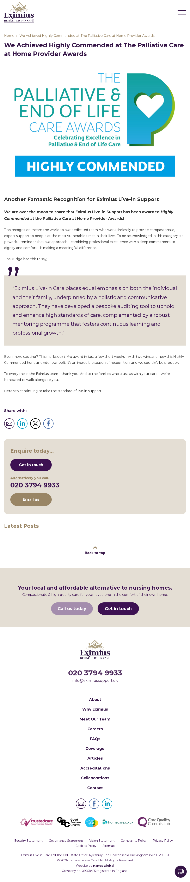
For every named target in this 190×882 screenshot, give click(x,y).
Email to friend (9, 424)
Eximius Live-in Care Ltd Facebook (94, 804)
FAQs (95, 739)
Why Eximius (95, 709)
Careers (95, 729)
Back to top (95, 553)
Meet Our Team (95, 719)
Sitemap (109, 846)
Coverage (95, 749)
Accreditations (95, 768)
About (95, 700)
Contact (95, 788)
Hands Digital (103, 866)
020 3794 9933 (35, 485)
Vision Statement (102, 841)
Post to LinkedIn (22, 424)
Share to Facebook (48, 424)
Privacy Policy (163, 841)
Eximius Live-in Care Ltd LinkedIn (107, 804)
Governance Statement (66, 841)
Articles (95, 758)
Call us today (72, 608)
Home (9, 36)
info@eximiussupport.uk (95, 681)
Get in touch (31, 465)
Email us (31, 499)
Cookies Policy (85, 846)
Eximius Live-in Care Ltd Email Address (81, 804)
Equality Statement (28, 841)
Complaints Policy (134, 841)
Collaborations (95, 778)
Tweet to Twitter (35, 424)
